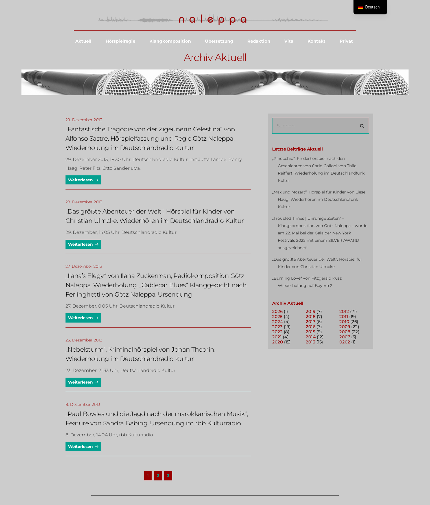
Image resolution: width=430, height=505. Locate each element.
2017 (310, 321)
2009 (344, 326)
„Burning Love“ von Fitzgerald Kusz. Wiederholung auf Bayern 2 (307, 282)
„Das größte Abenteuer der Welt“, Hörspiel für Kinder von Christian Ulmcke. (317, 263)
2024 (277, 321)
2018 (311, 316)
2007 (344, 336)
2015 (310, 331)
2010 (344, 321)
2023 (277, 326)
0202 (344, 342)
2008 (344, 331)
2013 (310, 342)
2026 (277, 311)
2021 (277, 336)
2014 (311, 336)
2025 (277, 316)
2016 (310, 326)
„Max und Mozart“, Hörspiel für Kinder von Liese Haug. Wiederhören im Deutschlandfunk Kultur (318, 199)
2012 (344, 311)
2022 (277, 331)
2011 (343, 316)
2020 (277, 342)
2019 (310, 311)
